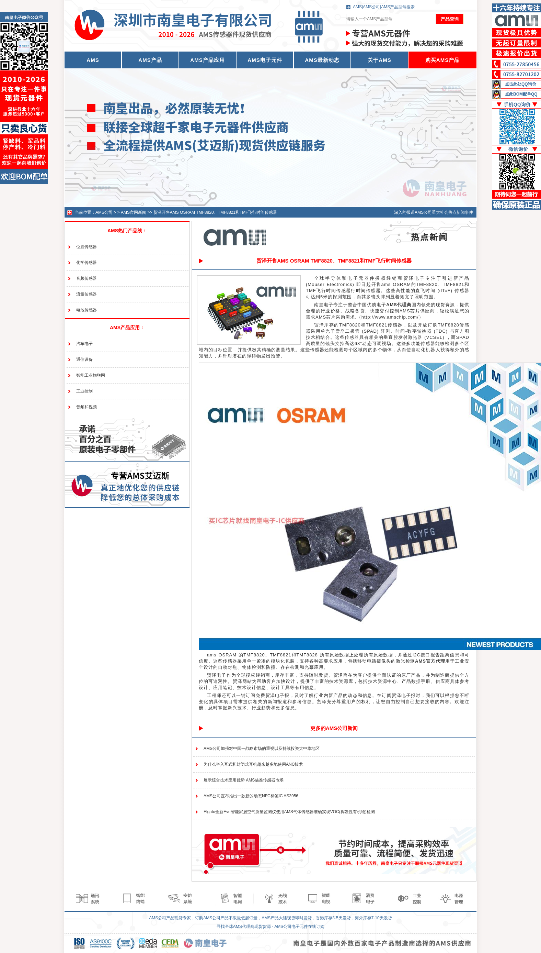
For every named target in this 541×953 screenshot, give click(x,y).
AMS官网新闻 (133, 212)
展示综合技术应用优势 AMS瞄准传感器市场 (244, 780)
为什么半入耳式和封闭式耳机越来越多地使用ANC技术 (253, 764)
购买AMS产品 (442, 60)
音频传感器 (86, 278)
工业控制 (84, 391)
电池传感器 (86, 310)
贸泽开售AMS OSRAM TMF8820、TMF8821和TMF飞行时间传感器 (215, 212)
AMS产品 (150, 60)
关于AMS (379, 60)
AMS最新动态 (322, 60)
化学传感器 (86, 262)
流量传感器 (86, 294)
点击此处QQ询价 (520, 84)
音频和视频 (86, 407)
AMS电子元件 (265, 60)
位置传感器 (86, 246)
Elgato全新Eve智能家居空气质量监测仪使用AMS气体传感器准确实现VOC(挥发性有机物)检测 (289, 811)
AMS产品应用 (207, 60)
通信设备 (84, 359)
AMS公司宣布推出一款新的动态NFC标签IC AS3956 (251, 796)
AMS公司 (104, 212)
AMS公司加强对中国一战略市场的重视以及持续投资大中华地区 (262, 748)
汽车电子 (84, 343)
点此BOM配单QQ (521, 94)
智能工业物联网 (90, 375)
